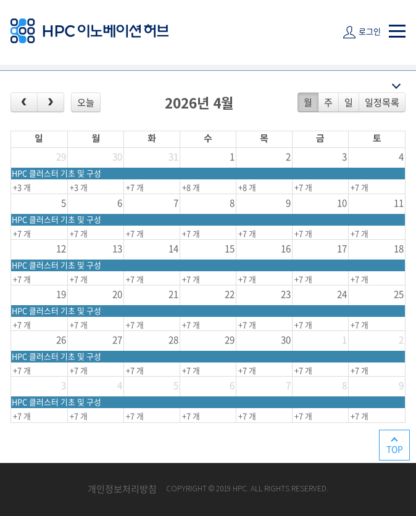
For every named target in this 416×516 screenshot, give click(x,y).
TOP (394, 449)
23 (286, 294)
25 (399, 294)
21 (173, 294)
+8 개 (191, 187)
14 (173, 248)
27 (117, 339)
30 (117, 156)
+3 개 (22, 187)
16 (286, 248)
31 (173, 156)
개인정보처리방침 (122, 489)
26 (61, 339)
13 (117, 248)
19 (61, 294)
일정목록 (382, 102)
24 (342, 294)
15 (230, 248)
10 (342, 203)
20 (117, 294)
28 (173, 339)
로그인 (370, 31)
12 (61, 248)
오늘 (85, 102)
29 (61, 156)
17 (342, 248)
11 (399, 203)
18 (399, 248)
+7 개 (135, 187)
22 (230, 294)
